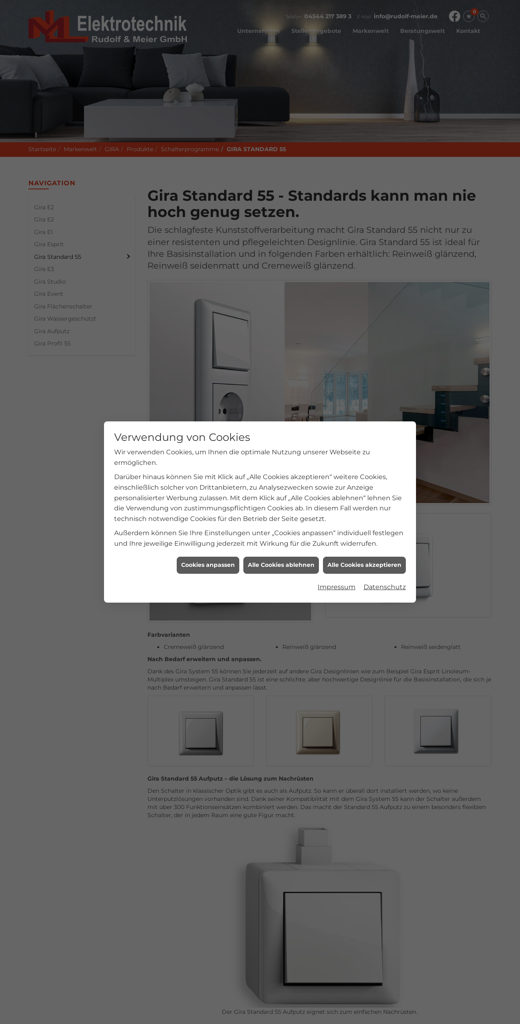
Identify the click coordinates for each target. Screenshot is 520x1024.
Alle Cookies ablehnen (281, 249)
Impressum (336, 272)
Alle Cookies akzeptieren (364, 249)
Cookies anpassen (208, 249)
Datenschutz (385, 272)
